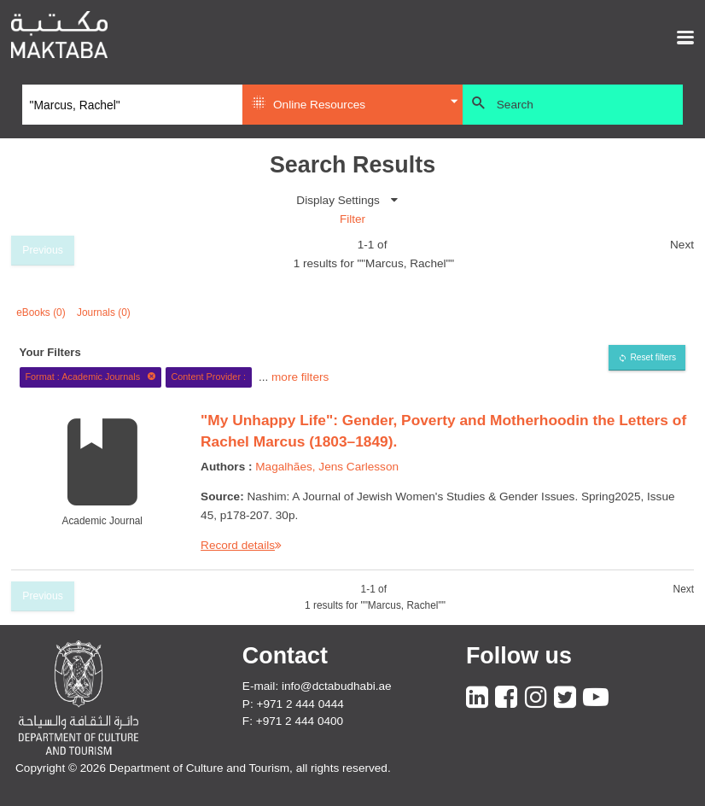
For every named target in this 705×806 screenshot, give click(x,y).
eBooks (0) (41, 312)
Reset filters (653, 357)
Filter (352, 219)
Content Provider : (208, 376)
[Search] (132, 105)
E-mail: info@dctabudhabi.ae (317, 686)
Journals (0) (104, 312)
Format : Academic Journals (90, 376)
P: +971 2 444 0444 (293, 704)
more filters (300, 376)
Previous (42, 250)
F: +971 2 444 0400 (292, 721)
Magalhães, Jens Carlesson (327, 466)
